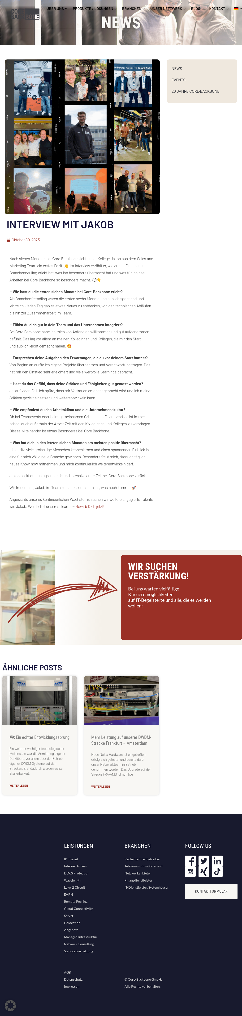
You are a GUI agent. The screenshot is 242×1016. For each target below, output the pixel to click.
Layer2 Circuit (74, 887)
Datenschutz (73, 979)
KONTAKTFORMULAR (211, 891)
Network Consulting (79, 944)
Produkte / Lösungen (93, 8)
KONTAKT (217, 8)
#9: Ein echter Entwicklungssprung (39, 737)
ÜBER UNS (55, 8)
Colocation (72, 923)
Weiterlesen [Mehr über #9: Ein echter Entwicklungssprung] (18, 785)
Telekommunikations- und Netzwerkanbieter (144, 869)
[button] (10, 1005)
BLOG (195, 8)
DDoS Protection (76, 873)
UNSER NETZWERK (166, 8)
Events (178, 80)
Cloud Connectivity (78, 909)
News (177, 69)
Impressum (72, 986)
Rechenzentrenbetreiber (142, 859)
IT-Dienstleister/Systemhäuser (147, 887)
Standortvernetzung (78, 951)
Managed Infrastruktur (80, 937)
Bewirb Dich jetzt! (90, 506)
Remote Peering (75, 901)
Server (68, 916)
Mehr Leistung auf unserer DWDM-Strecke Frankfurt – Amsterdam (121, 740)
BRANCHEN (131, 8)
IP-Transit (71, 859)
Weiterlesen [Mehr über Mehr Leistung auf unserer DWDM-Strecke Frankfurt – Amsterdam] (100, 786)
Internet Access (75, 866)
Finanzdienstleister (138, 880)
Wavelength (72, 880)
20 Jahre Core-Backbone (195, 91)
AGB (67, 972)
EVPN (68, 894)
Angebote (71, 930)
